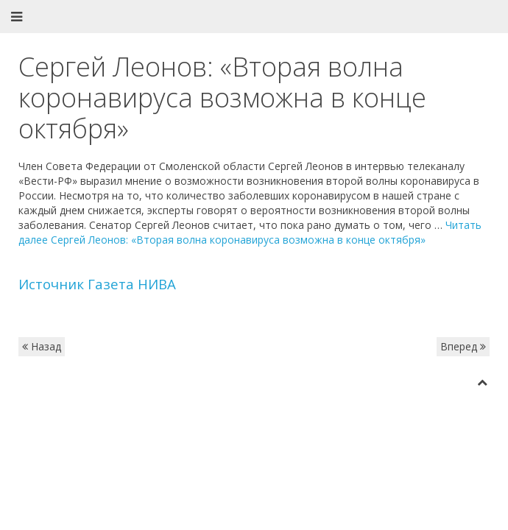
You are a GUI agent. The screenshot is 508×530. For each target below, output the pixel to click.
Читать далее (249, 232)
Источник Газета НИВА (97, 284)
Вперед (463, 346)
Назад (41, 346)
